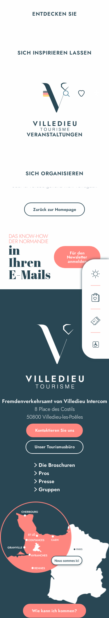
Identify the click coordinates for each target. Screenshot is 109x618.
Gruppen (49, 489)
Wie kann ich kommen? (54, 611)
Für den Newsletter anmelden (77, 257)
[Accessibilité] (96, 93)
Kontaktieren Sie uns (54, 430)
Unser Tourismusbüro (55, 447)
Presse (46, 481)
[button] (55, 14)
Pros (44, 473)
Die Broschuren (57, 465)
